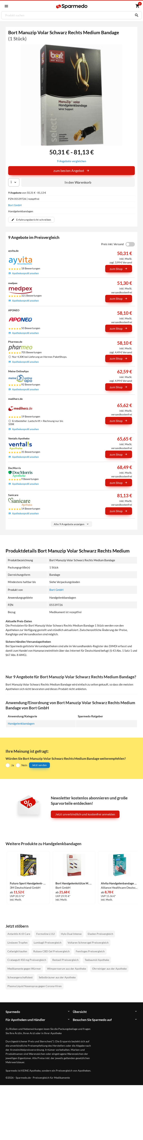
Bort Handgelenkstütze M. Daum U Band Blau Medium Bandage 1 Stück (73, 883)
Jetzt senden (39, 764)
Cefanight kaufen (17, 951)
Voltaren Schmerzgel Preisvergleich (88, 942)
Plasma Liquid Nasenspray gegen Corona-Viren (34, 985)
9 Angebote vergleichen (71, 161)
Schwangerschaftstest (20, 977)
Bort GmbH (15, 204)
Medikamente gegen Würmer (24, 968)
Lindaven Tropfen (17, 942)
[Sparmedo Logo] (72, 6)
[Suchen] (136, 15)
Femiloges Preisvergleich (90, 951)
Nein (24, 764)
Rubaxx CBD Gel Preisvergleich (51, 951)
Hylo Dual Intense (71, 933)
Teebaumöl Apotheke (97, 959)
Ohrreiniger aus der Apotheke (109, 968)
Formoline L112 (45, 933)
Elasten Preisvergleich (100, 933)
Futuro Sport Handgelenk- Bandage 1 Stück (28, 883)
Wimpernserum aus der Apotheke (66, 968)
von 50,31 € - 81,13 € (27, 192)
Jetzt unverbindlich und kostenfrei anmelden (85, 814)
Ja (12, 764)
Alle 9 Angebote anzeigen (71, 524)
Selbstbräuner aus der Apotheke (57, 977)
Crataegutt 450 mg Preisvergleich (26, 959)
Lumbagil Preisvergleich (47, 942)
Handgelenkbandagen (21, 723)
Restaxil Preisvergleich (65, 959)
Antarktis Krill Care (18, 933)
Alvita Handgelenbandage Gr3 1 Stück (119, 883)
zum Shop (119, 268)
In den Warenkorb (78, 182)
